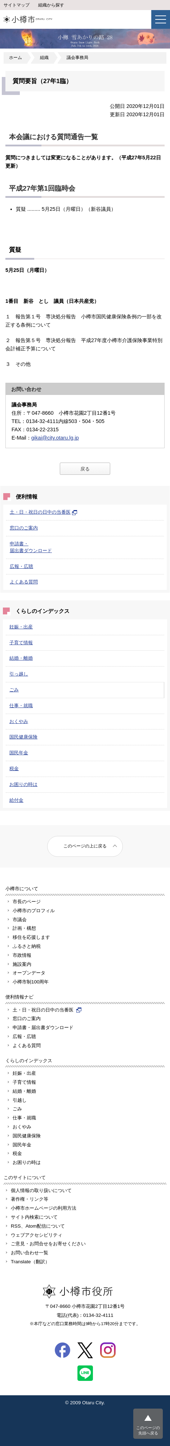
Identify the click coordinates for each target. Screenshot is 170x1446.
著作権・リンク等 (29, 1199)
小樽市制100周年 (31, 982)
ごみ (14, 689)
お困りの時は (23, 784)
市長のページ (27, 901)
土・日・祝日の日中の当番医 (43, 512)
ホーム (15, 57)
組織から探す (51, 5)
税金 (14, 768)
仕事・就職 (21, 705)
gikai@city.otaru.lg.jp (55, 438)
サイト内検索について (34, 1217)
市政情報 (22, 955)
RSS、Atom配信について (38, 1226)
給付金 (16, 800)
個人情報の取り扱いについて (41, 1190)
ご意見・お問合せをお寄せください (48, 1243)
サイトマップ (17, 5)
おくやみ (18, 721)
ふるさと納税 (27, 946)
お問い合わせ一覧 (29, 1252)
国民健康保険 (23, 737)
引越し (20, 1100)
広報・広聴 (21, 566)
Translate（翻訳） (30, 1261)
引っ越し (18, 674)
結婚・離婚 (21, 658)
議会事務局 (77, 57)
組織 (44, 57)
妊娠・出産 (21, 626)
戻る (85, 469)
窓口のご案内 (24, 528)
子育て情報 (21, 642)
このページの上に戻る (85, 846)
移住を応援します (31, 937)
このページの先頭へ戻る (148, 1430)
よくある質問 (24, 582)
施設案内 (22, 964)
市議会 (20, 919)
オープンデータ (29, 973)
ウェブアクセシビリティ (36, 1235)
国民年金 (18, 752)
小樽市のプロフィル (34, 910)
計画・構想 (24, 928)
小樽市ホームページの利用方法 (43, 1208)
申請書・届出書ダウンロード (43, 1027)
